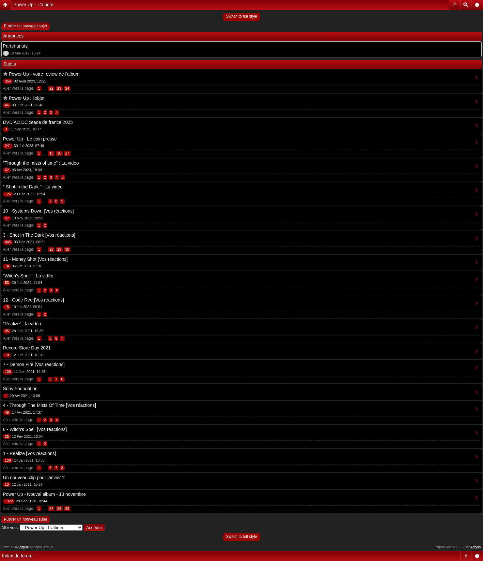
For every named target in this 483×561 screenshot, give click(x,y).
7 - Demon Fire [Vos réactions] (34, 364)
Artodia (476, 547)
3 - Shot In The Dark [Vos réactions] (39, 235)
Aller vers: (10, 527)
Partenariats (15, 46)
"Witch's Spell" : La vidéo (28, 275)
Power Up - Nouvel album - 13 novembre (44, 494)
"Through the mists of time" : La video (41, 163)
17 (67, 153)
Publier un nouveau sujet (25, 26)
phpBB (24, 547)
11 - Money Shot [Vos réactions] (35, 259)
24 (67, 88)
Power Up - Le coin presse (30, 138)
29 (59, 249)
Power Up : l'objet (26, 98)
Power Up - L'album (33, 4)
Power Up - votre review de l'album (44, 74)
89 (67, 508)
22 (51, 88)
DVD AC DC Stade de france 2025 (38, 122)
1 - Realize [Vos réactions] (29, 453)
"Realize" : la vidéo (22, 323)
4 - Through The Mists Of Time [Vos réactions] (49, 405)
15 (51, 153)
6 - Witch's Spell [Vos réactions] (35, 429)
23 (59, 88)
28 (51, 249)
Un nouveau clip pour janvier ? (34, 477)
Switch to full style (241, 16)
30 (67, 249)
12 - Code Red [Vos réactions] (33, 300)
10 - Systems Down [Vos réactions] (38, 211)
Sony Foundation (20, 388)
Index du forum (17, 555)
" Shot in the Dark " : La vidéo (33, 186)
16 (59, 153)
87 (51, 508)
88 (59, 508)
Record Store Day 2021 (27, 347)
